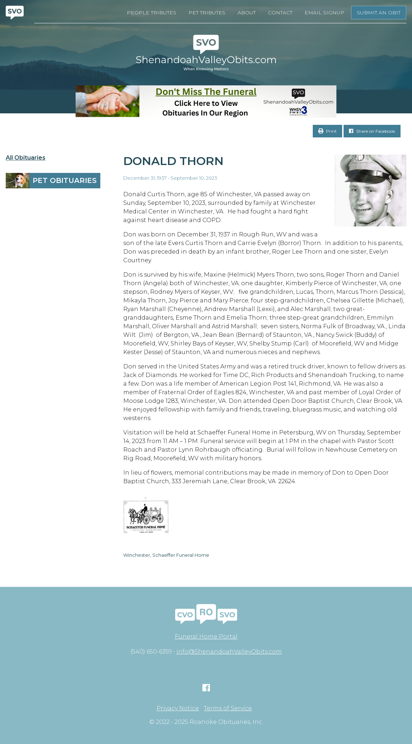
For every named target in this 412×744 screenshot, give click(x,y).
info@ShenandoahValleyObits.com (229, 651)
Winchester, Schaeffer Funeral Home (166, 555)
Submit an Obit (379, 12)
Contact (280, 12)
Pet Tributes (206, 12)
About (247, 12)
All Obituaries (25, 158)
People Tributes (151, 12)
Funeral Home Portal (206, 636)
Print (327, 131)
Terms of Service (228, 708)
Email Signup (324, 12)
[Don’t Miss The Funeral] (206, 101)
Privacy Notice (178, 708)
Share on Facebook (372, 131)
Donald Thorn (173, 161)
